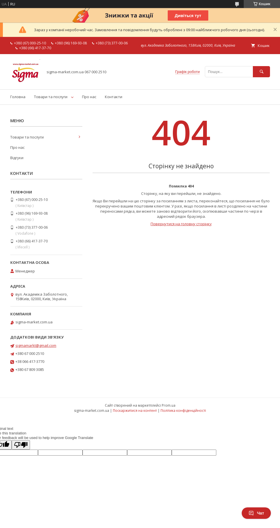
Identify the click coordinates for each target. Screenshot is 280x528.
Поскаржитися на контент (135, 410)
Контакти (113, 96)
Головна (17, 96)
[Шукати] (261, 71)
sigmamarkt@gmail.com (35, 345)
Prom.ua (168, 405)
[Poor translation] (21, 445)
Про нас (89, 96)
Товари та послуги (50, 96)
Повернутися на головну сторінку (181, 223)
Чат (256, 513)
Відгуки (16, 157)
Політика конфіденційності (183, 410)
